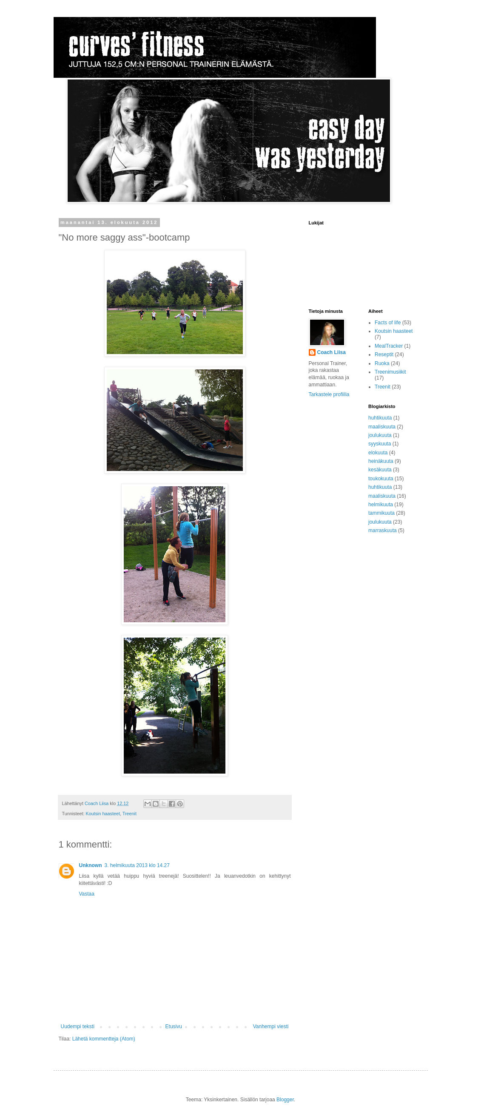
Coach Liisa (331, 352)
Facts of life (388, 323)
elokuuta (377, 453)
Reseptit (384, 354)
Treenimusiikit (390, 372)
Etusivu (173, 1026)
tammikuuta (381, 513)
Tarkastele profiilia (329, 394)
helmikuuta (380, 505)
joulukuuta (380, 435)
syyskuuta (379, 444)
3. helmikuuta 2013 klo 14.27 (137, 865)
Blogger (285, 1100)
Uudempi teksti (77, 1026)
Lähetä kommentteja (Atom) (103, 1039)
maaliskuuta (382, 427)
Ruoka (382, 363)
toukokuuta (380, 479)
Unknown (90, 865)
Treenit (129, 813)
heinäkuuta (380, 461)
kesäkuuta (380, 470)
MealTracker (389, 346)
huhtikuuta (380, 418)
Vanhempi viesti (271, 1026)
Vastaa (86, 894)
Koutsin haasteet (103, 813)
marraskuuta (382, 530)
